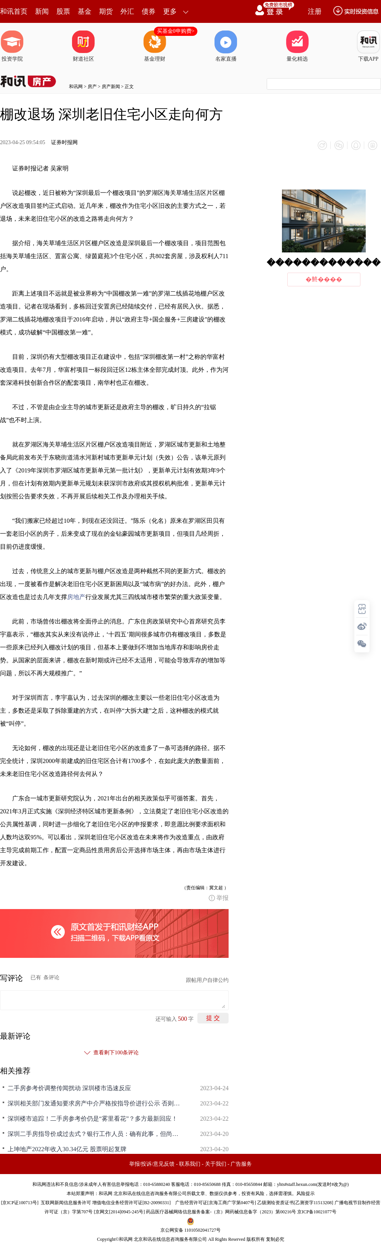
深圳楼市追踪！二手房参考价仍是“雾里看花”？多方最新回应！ (93, 1118)
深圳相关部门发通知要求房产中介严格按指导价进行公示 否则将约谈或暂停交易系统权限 (95, 1103)
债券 (148, 11)
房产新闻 (111, 86)
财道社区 (83, 46)
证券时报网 (64, 142)
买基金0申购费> (176, 31)
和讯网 (76, 86)
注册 (315, 11)
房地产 (76, 597)
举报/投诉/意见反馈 (152, 1164)
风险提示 (305, 1193)
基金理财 (154, 46)
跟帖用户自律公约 (207, 980)
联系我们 (189, 1164)
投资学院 (12, 46)
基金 (84, 11)
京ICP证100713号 (19, 1202)
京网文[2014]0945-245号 (119, 1211)
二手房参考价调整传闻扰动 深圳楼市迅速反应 (69, 1088)
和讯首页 (13, 11)
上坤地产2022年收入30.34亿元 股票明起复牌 (67, 1149)
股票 (63, 11)
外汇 (127, 11)
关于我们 (215, 1164)
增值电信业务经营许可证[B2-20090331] (131, 1202)
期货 (106, 11)
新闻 (42, 11)
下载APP (368, 46)
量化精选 (297, 46)
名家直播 (226, 46)
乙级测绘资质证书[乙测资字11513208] (295, 1202)
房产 (92, 86)
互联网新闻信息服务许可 (66, 1202)
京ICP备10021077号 (316, 1211)
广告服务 (241, 1164)
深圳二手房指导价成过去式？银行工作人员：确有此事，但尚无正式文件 (95, 1134)
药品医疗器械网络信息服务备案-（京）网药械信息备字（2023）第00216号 (221, 1211)
